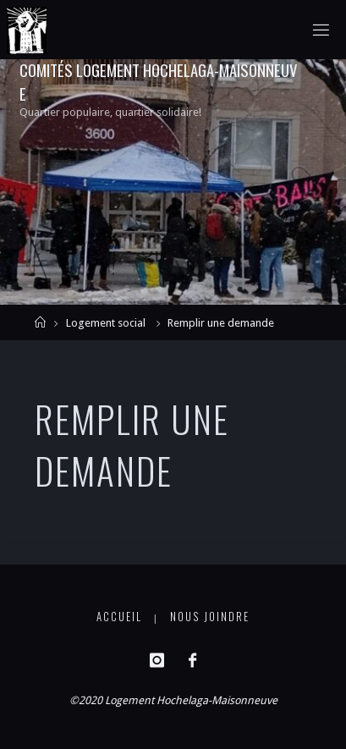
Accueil (119, 617)
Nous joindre (210, 617)
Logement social (106, 323)
